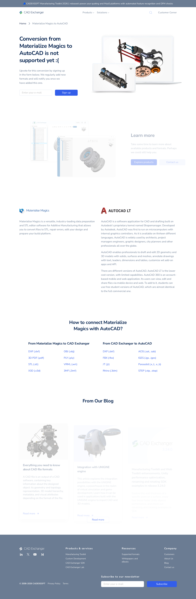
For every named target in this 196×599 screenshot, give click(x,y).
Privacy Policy (54, 583)
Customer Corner (167, 12)
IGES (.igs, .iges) (147, 358)
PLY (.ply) (69, 358)
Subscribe (161, 584)
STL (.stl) (33, 364)
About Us (168, 558)
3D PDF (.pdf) (36, 358)
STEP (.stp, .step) (147, 370)
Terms (65, 583)
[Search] (150, 12)
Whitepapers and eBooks (130, 560)
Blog (166, 563)
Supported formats (131, 554)
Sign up (66, 92)
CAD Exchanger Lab (75, 567)
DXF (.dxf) (34, 351)
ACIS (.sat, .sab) (147, 351)
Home (22, 23)
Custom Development (76, 558)
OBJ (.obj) (69, 351)
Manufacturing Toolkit (76, 554)
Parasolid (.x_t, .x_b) (149, 364)
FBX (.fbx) (108, 358)
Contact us (169, 567)
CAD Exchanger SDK (75, 563)
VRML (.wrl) (70, 364)
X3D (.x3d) (34, 370)
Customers (169, 554)
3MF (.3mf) (70, 370)
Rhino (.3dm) (110, 370)
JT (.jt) (106, 364)
